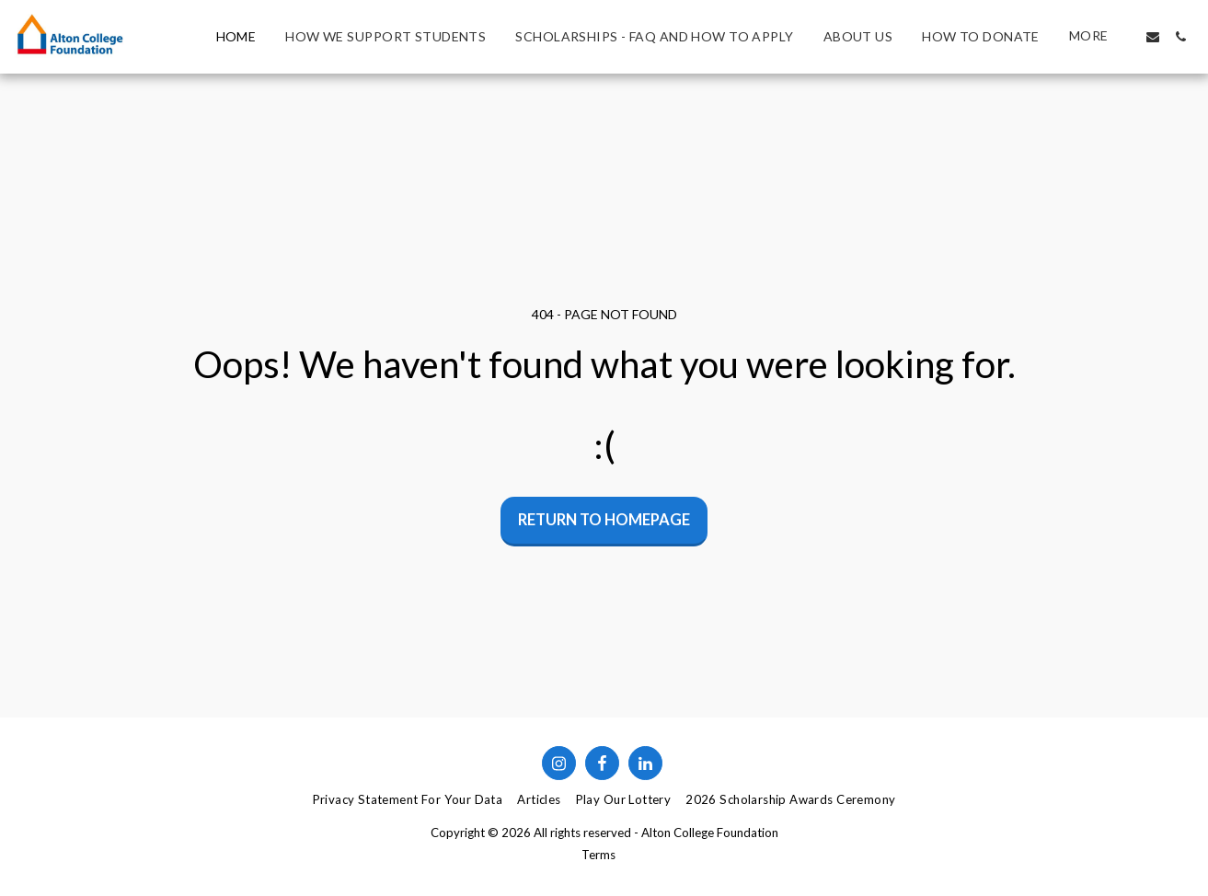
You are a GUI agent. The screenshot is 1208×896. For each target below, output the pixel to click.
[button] (1153, 36)
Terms (598, 854)
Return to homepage (604, 520)
